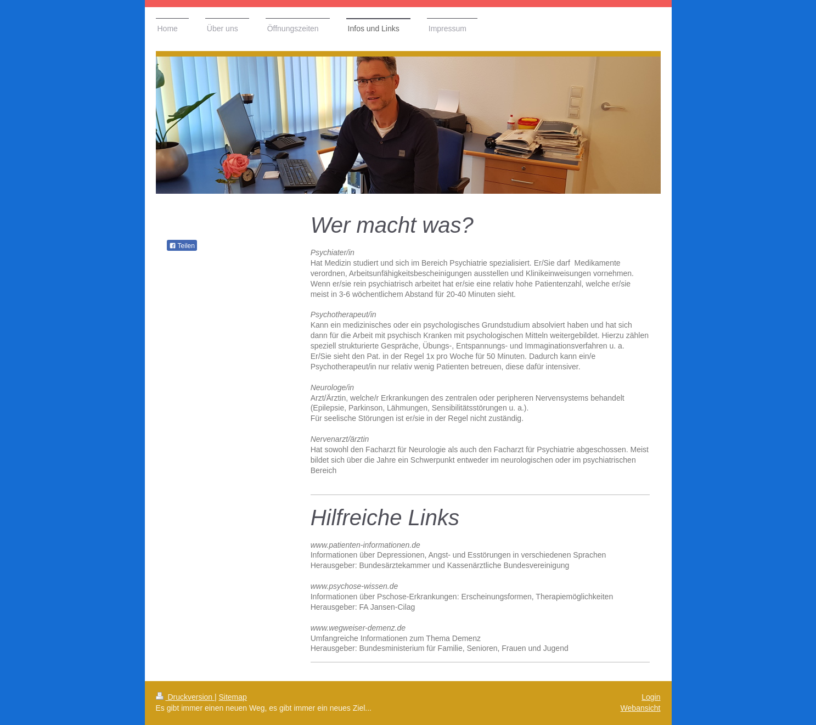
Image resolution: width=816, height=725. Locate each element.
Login (650, 697)
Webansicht (641, 708)
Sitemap (233, 697)
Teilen (182, 246)
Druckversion (185, 697)
